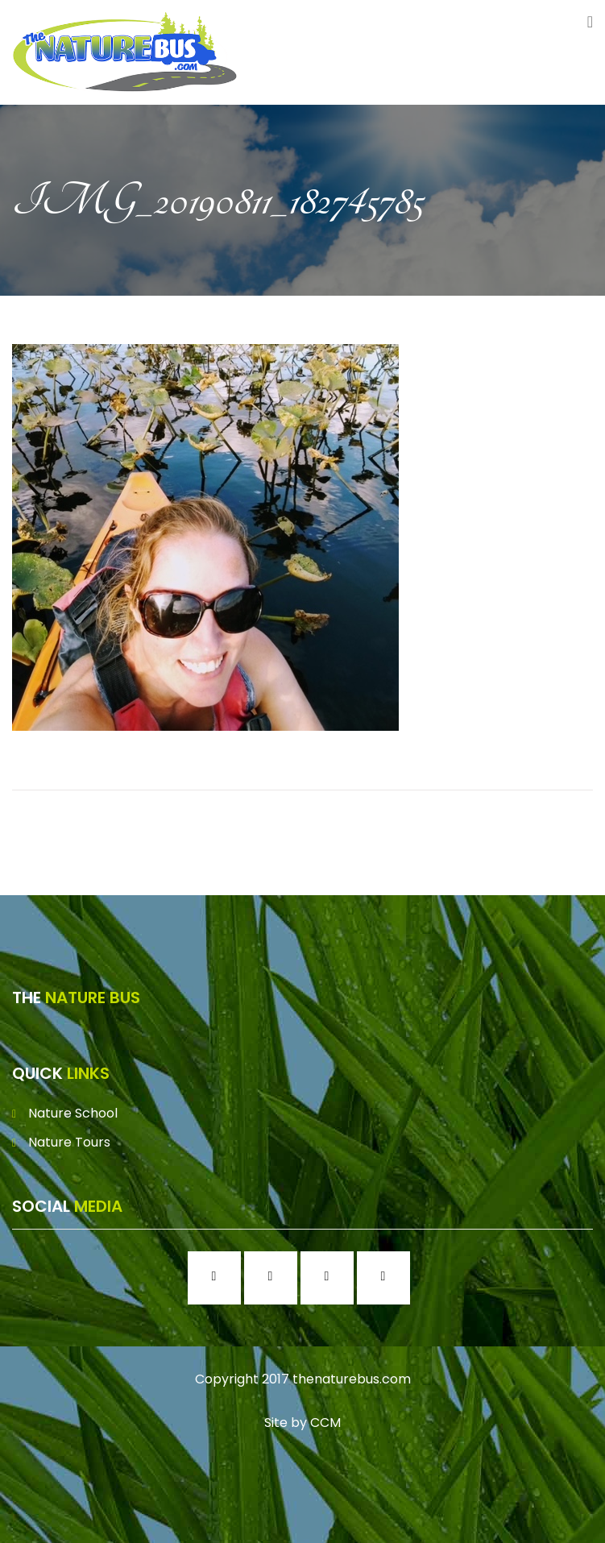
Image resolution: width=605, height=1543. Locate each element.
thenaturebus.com (351, 1379)
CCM (325, 1422)
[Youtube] (387, 1278)
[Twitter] (331, 1278)
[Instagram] (275, 1278)
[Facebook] (218, 1278)
